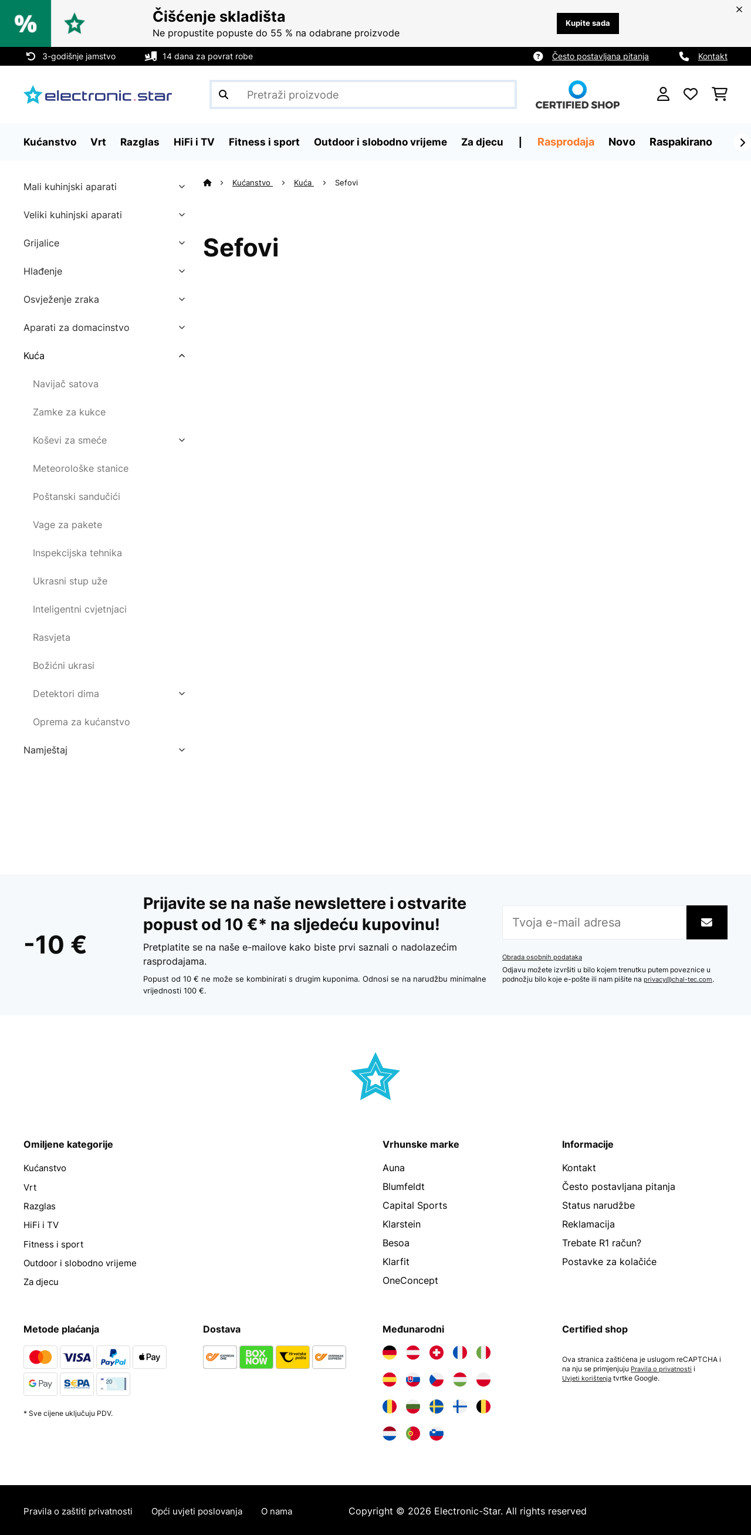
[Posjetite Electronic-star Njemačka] (390, 1351)
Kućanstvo (253, 182)
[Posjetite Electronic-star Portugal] (413, 1432)
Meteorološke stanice (80, 468)
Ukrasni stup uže (70, 581)
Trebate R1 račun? (601, 1243)
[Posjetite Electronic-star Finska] (460, 1405)
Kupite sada (585, 23)
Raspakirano (693, 142)
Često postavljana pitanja (600, 56)
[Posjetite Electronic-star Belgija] (483, 1405)
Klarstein (402, 1224)
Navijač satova (66, 384)
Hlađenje (42, 271)
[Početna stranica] (218, 182)
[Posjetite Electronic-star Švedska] (436, 1405)
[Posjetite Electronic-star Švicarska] (436, 1351)
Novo (634, 142)
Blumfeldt (404, 1186)
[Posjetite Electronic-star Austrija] (413, 1351)
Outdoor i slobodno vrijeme (84, 1261)
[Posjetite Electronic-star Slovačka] (413, 1378)
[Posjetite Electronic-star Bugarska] (413, 1405)
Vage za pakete (67, 524)
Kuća (34, 355)
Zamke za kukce (69, 412)
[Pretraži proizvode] (363, 94)
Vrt (30, 1186)
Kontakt (713, 56)
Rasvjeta (51, 637)
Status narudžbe (598, 1205)
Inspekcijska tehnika (77, 553)
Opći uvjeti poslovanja (210, 1509)
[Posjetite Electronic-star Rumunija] (390, 1405)
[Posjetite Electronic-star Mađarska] (460, 1378)
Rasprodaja (578, 142)
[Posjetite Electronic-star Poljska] (483, 1378)
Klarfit (396, 1261)
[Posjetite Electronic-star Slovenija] (436, 1432)
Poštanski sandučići (76, 496)
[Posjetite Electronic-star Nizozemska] (390, 1432)
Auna (394, 1168)
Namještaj (45, 750)
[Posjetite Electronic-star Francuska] (460, 1351)
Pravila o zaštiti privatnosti (83, 1509)
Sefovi (348, 182)
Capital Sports (415, 1205)
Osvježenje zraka (61, 299)
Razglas (40, 1205)
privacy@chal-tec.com (681, 979)
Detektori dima (66, 693)
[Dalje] (742, 142)
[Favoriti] (691, 94)
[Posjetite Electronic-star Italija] (483, 1351)
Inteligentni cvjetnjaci (80, 609)
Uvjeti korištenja (588, 1376)
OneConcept (410, 1280)
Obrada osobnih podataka (544, 957)
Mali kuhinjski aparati (70, 186)
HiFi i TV (42, 1224)
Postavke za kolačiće (609, 1261)
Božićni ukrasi (63, 665)
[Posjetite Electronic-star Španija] (390, 1378)
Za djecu (42, 1280)
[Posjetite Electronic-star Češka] (436, 1378)
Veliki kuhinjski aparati (72, 215)
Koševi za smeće (70, 440)
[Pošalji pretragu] (223, 94)
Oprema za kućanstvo (81, 722)
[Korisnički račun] (663, 94)
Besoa (396, 1243)
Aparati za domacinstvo (76, 327)
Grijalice (41, 243)
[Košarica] (720, 94)
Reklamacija (588, 1224)
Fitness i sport (55, 1243)
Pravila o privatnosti (663, 1367)
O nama (296, 1509)
